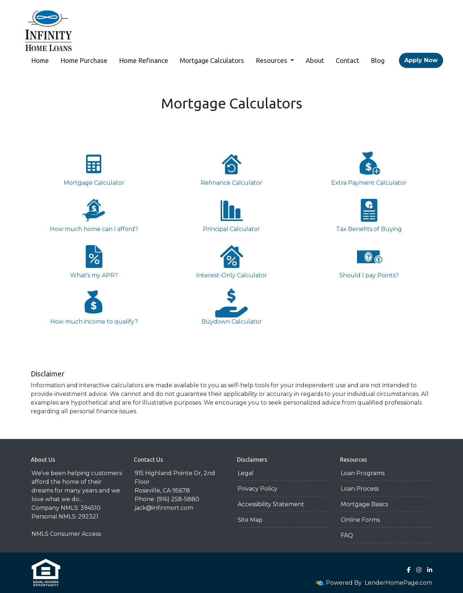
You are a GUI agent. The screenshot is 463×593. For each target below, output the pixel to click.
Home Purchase (83, 60)
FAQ (347, 535)
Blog (378, 60)
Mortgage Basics (364, 504)
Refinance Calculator (231, 168)
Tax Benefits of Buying (369, 214)
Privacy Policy (257, 488)
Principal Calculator (231, 214)
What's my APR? (94, 260)
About (315, 60)
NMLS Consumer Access (66, 533)
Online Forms (360, 519)
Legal (246, 473)
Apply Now (421, 60)
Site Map (250, 519)
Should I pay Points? (369, 260)
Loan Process (360, 488)
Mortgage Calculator (94, 168)
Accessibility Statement (271, 504)
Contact (347, 60)
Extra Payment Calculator (369, 168)
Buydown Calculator (231, 307)
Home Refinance (143, 60)
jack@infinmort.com (164, 507)
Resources (272, 60)
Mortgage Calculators (212, 60)
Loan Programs (363, 473)
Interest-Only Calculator (231, 260)
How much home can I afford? (94, 214)
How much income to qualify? (94, 307)
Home (40, 60)
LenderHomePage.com (398, 582)
